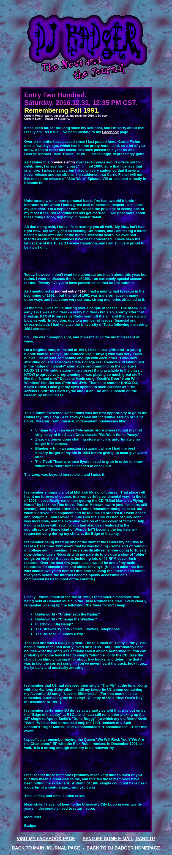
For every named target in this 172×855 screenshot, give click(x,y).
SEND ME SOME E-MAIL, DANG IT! (119, 838)
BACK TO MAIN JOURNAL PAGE (46, 848)
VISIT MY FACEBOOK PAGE (46, 838)
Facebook (110, 132)
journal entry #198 (70, 291)
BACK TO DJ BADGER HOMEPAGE (123, 848)
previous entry (62, 162)
